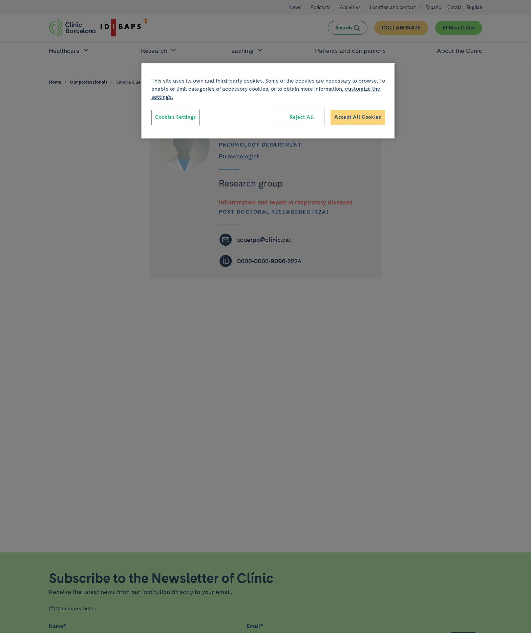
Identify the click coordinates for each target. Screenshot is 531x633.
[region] (268, 100)
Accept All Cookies (357, 117)
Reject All (302, 117)
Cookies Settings (175, 117)
